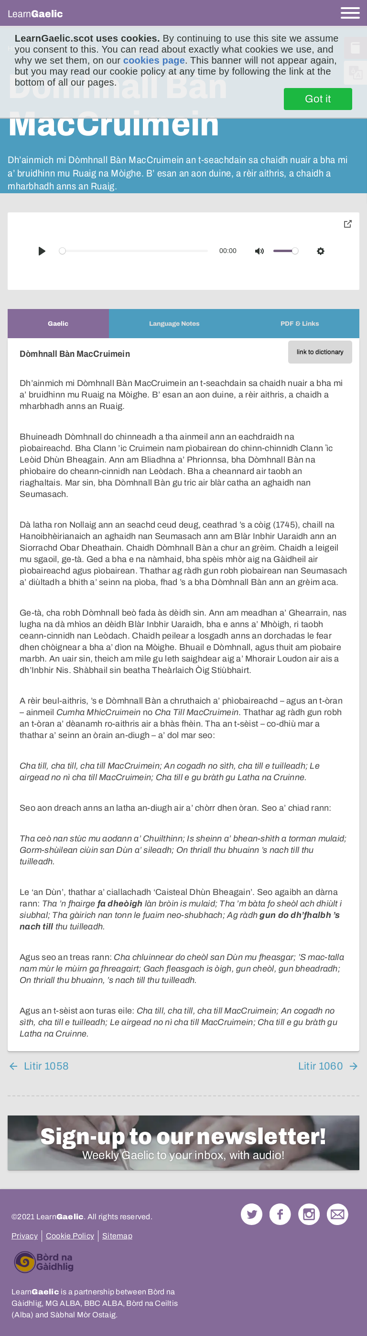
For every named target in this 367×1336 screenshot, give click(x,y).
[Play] (42, 251)
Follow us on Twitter (251, 1214)
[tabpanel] (183, 694)
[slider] (133, 250)
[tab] (58, 323)
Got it (318, 99)
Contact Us (337, 1214)
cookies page (154, 60)
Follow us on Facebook (280, 1214)
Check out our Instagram (309, 1214)
